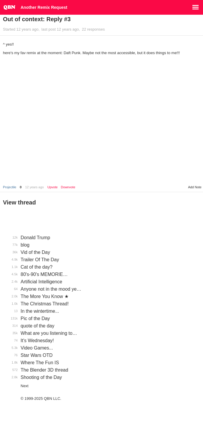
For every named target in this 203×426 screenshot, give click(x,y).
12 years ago (34, 187)
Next (25, 386)
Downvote (68, 187)
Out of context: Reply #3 (37, 19)
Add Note (195, 187)
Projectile (9, 187)
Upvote (52, 187)
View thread (19, 202)
